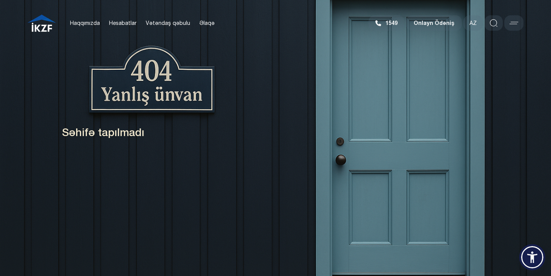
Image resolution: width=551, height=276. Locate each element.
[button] (532, 257)
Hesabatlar (123, 23)
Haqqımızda (85, 23)
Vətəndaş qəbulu (168, 23)
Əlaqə (207, 23)
